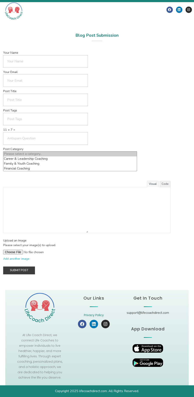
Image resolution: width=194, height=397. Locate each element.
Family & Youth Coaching (70, 163)
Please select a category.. (70, 154)
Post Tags (10, 110)
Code (165, 184)
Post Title (10, 91)
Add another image (16, 259)
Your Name (10, 53)
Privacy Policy (94, 315)
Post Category (13, 149)
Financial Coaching (70, 168)
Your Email (10, 72)
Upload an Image (14, 240)
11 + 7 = (9, 130)
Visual (153, 184)
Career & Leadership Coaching (70, 158)
